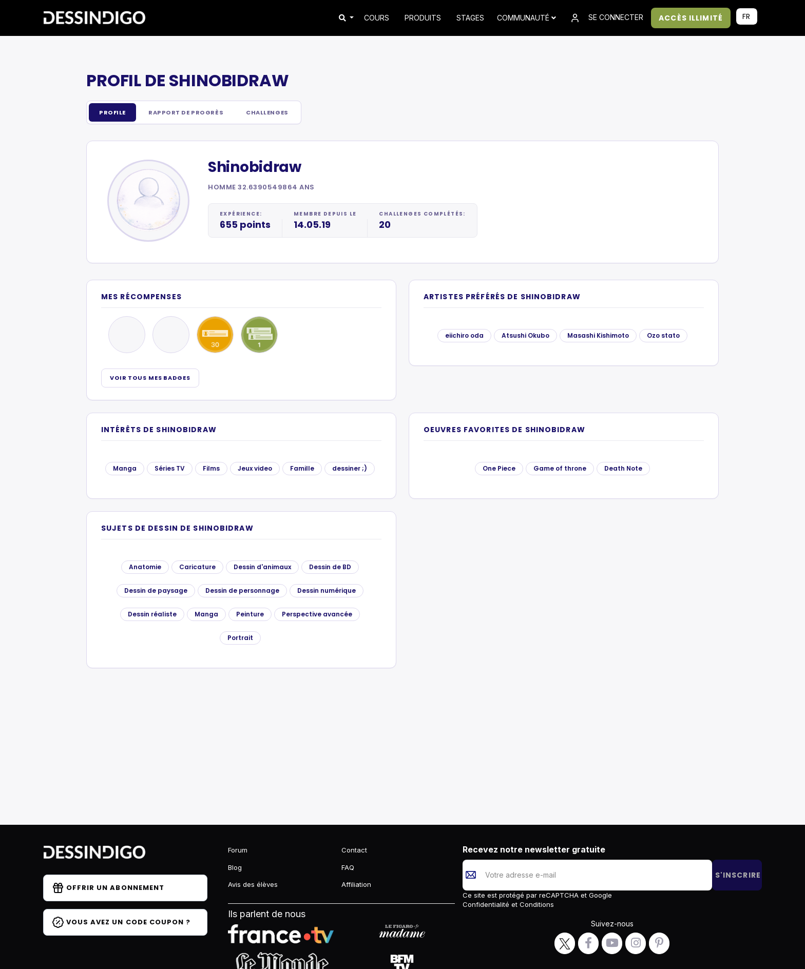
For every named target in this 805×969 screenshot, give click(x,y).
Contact (354, 850)
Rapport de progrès (192, 112)
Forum (237, 850)
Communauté (526, 17)
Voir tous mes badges (150, 378)
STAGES (470, 17)
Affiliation (356, 884)
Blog (235, 867)
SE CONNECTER (606, 18)
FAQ (347, 867)
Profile (114, 112)
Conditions (536, 904)
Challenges (280, 112)
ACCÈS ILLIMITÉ (691, 18)
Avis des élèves (253, 884)
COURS (376, 17)
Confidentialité (487, 904)
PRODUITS (423, 17)
